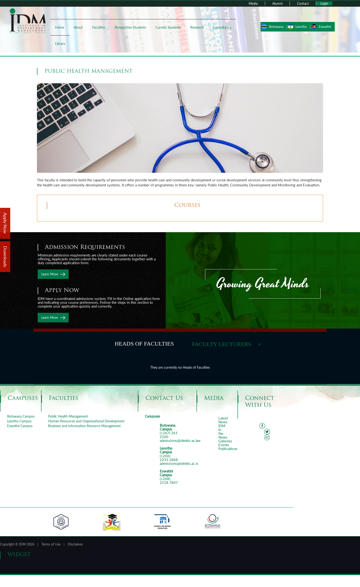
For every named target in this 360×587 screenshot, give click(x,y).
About (79, 27)
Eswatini (324, 27)
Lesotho (300, 27)
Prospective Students (131, 27)
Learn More (49, 274)
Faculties (99, 27)
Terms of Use (51, 544)
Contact (303, 3)
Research (198, 27)
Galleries (225, 441)
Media (253, 3)
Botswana (275, 27)
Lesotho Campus (19, 421)
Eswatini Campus (19, 426)
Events (223, 445)
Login (324, 3)
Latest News (223, 420)
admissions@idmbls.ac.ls (179, 463)
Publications (227, 448)
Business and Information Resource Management (84, 426)
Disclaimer (75, 544)
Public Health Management (68, 416)
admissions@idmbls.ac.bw (180, 440)
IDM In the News (222, 431)
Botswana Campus (21, 416)
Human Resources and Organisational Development (86, 421)
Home (60, 27)
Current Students (169, 27)
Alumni (277, 3)
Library (61, 44)
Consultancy (223, 27)
